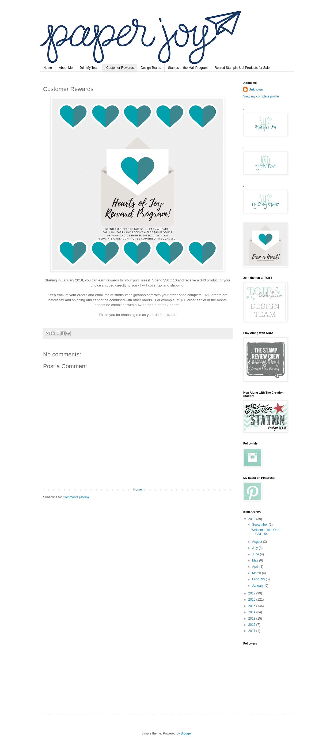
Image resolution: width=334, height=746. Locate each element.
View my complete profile (261, 96)
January (258, 585)
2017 (252, 593)
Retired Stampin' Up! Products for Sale (242, 68)
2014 (252, 612)
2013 (252, 618)
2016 (252, 599)
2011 (252, 631)
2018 (252, 519)
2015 (252, 606)
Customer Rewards (120, 68)
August (257, 542)
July (255, 548)
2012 (252, 625)
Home (47, 68)
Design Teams (151, 68)
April (255, 566)
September (260, 524)
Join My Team (89, 68)
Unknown (256, 89)
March (257, 573)
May (255, 560)
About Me (66, 68)
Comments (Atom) (76, 497)
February (259, 579)
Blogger (186, 733)
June (256, 554)
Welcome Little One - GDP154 (266, 532)
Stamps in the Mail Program (188, 68)
